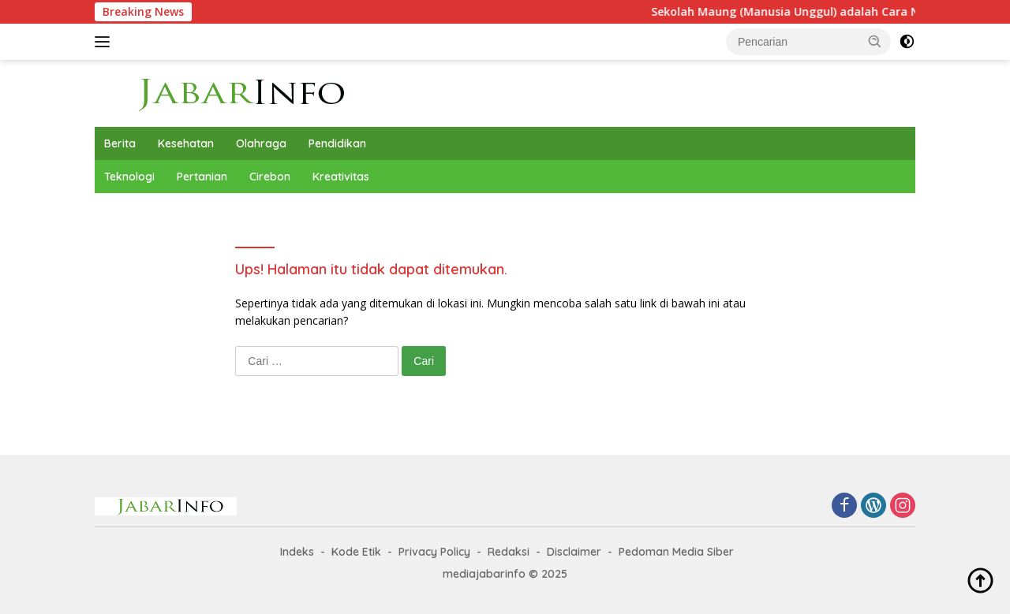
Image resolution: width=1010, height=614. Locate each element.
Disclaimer (574, 552)
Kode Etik (356, 552)
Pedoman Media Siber (676, 552)
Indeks (297, 552)
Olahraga (261, 143)
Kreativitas (340, 176)
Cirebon (269, 176)
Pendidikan (337, 143)
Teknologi (129, 176)
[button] (875, 41)
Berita (120, 143)
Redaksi (508, 552)
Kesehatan (186, 143)
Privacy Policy (434, 552)
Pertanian (202, 176)
